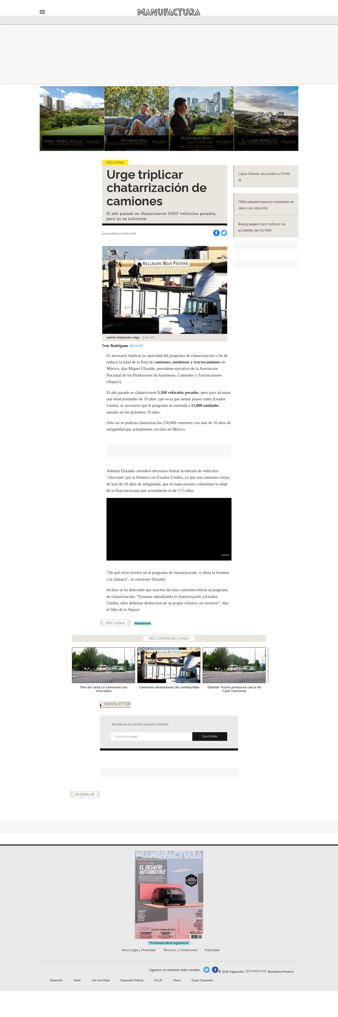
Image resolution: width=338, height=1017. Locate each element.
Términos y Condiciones (180, 950)
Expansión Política (132, 980)
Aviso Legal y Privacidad (139, 950)
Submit (209, 736)
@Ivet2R (136, 346)
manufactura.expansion (215, 969)
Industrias (115, 162)
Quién (77, 980)
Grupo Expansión (202, 980)
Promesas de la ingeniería (169, 943)
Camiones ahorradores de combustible (169, 687)
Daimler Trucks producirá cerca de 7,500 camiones (234, 689)
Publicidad (212, 950)
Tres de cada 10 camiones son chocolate (103, 689)
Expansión (56, 980)
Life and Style (101, 980)
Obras (177, 980)
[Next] (267, 664)
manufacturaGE (206, 969)
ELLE (158, 980)
